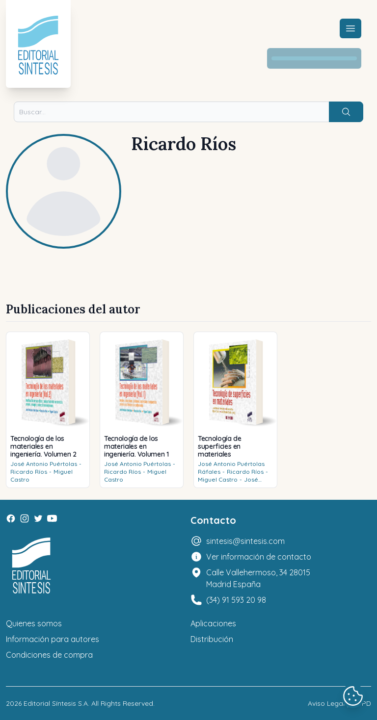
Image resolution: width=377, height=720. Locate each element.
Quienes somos (34, 623)
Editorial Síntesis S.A (56, 703)
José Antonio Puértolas (43, 463)
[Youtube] (52, 518)
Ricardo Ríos (28, 471)
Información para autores (52, 639)
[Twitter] (38, 518)
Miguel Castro (218, 479)
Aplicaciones (213, 623)
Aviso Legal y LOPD (339, 703)
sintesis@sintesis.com (245, 541)
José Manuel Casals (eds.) (228, 483)
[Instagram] (24, 518)
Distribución (211, 639)
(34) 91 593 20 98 (236, 600)
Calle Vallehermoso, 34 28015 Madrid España (258, 578)
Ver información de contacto (258, 557)
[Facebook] (11, 518)
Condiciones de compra (49, 655)
